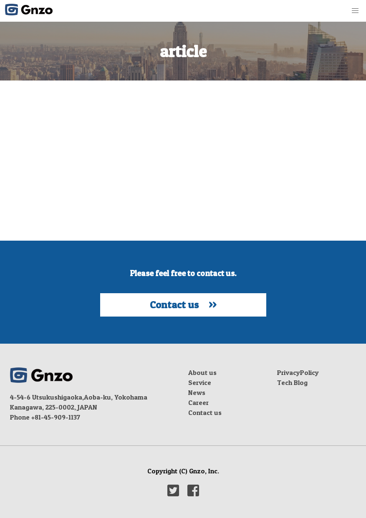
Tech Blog (292, 382)
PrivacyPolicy (298, 372)
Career (198, 402)
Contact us (205, 412)
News (196, 392)
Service (199, 382)
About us (202, 372)
